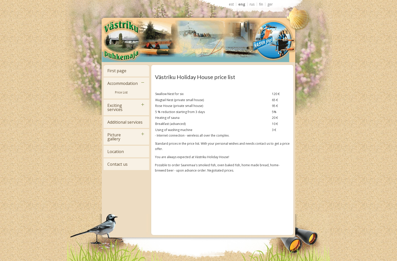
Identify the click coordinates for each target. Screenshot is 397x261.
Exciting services (115, 107)
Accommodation (122, 83)
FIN (261, 4)
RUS (252, 4)
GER (270, 4)
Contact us (117, 164)
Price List (121, 92)
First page (116, 70)
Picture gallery (114, 137)
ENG (241, 4)
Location (115, 151)
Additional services (125, 122)
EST (231, 4)
